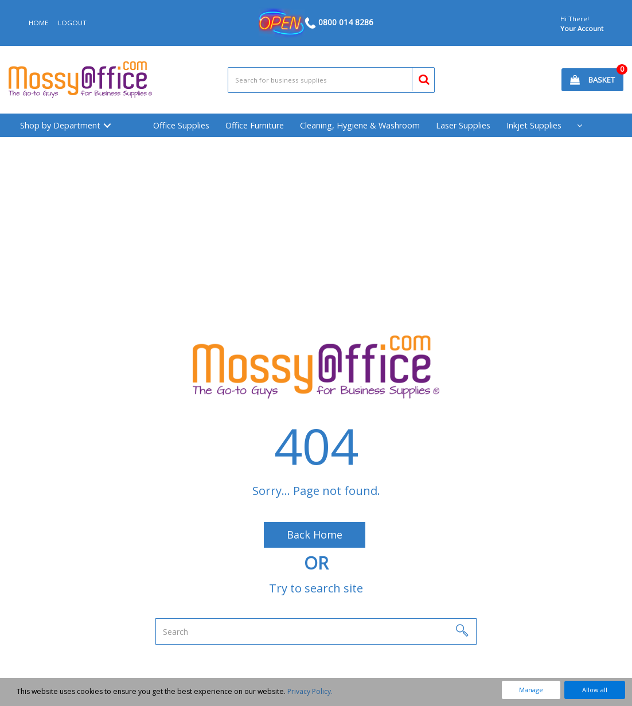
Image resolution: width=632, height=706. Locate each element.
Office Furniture (254, 125)
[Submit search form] (419, 78)
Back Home (314, 534)
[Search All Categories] (331, 80)
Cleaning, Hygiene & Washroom (360, 125)
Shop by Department (60, 125)
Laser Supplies (463, 125)
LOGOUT (72, 22)
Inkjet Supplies (533, 125)
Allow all (594, 689)
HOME (38, 22)
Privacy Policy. (310, 691)
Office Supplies (181, 125)
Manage (531, 689)
